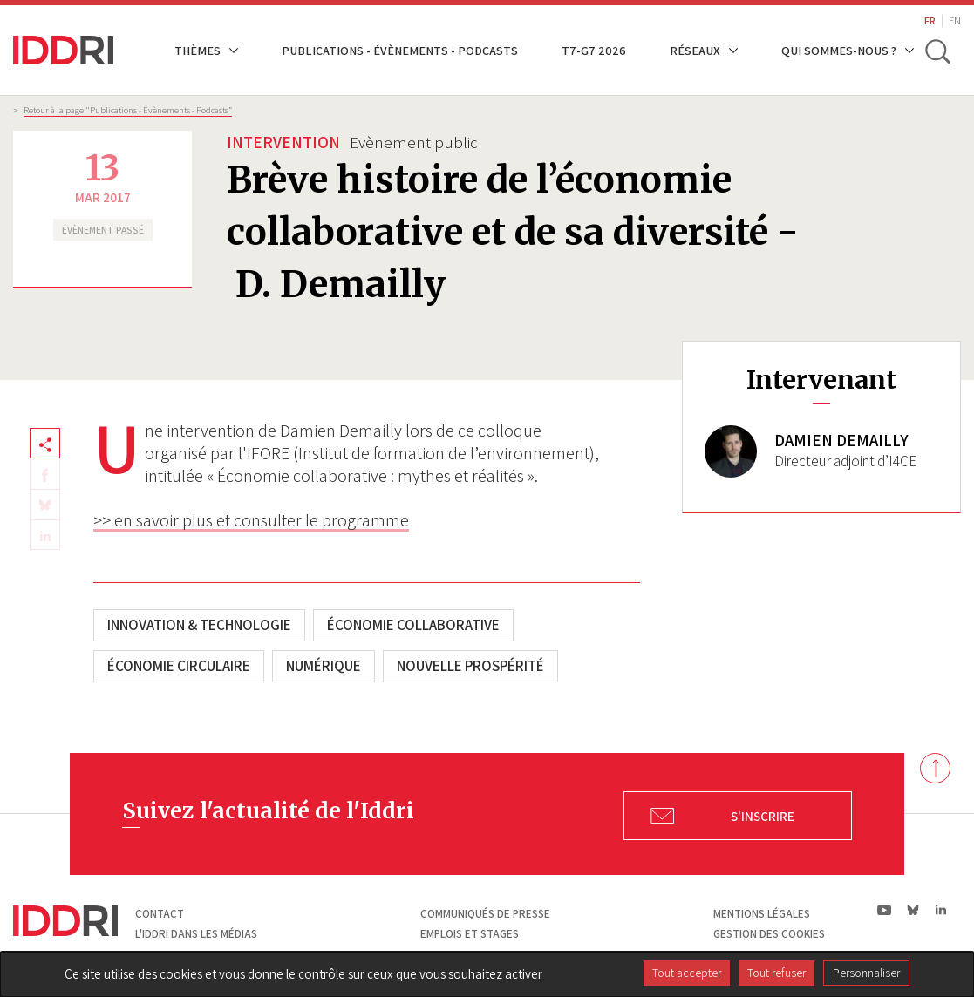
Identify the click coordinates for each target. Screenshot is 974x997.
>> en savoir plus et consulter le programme (251, 520)
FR (930, 20)
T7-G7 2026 (594, 50)
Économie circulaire (178, 665)
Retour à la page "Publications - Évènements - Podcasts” (128, 110)
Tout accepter (686, 972)
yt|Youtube (884, 910)
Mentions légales (761, 913)
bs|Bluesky (913, 910)
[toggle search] (937, 50)
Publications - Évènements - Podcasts (400, 50)
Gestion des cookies (769, 933)
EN (955, 20)
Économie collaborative (413, 624)
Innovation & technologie (199, 624)
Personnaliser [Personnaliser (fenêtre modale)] (866, 972)
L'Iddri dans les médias (196, 933)
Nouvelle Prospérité (470, 665)
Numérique (323, 665)
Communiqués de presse (485, 913)
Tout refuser (776, 972)
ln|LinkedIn (940, 910)
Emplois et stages (469, 933)
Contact (159, 913)
